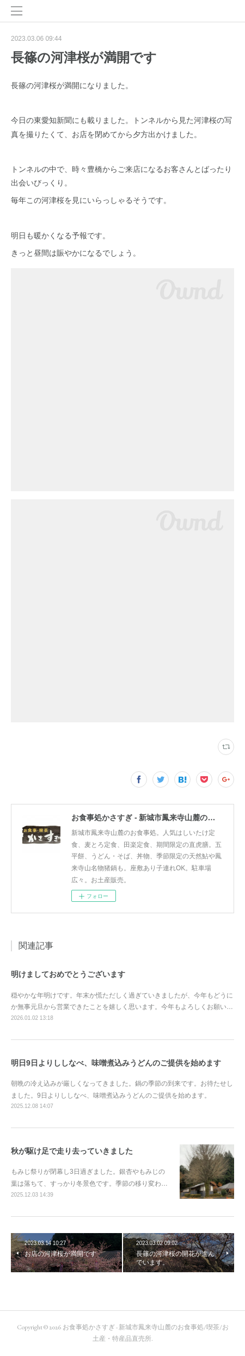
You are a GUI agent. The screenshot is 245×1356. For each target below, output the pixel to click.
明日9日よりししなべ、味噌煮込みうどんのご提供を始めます (116, 1062)
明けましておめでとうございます (68, 974)
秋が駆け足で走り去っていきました (72, 1151)
